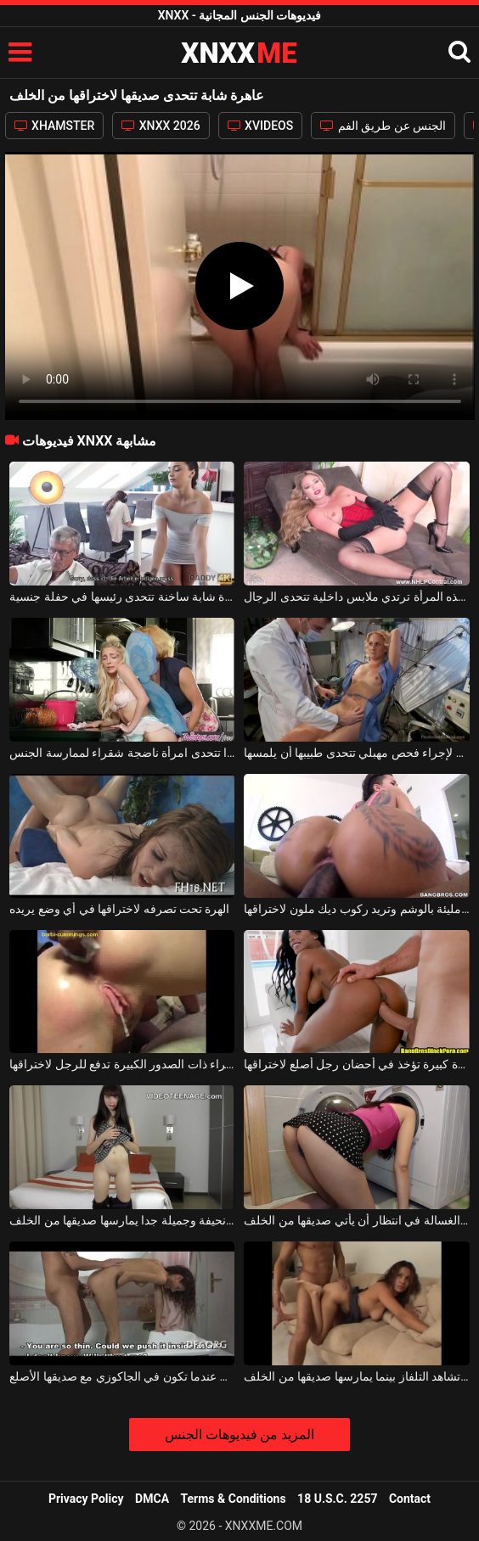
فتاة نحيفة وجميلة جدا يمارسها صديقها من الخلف (121, 1220)
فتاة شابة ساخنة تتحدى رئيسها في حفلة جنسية (121, 596)
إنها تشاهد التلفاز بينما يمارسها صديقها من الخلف (356, 1376)
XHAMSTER (54, 125)
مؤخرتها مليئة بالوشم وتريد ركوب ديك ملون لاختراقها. (356, 909)
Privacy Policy (86, 1498)
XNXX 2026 (160, 125)
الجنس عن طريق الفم (383, 125)
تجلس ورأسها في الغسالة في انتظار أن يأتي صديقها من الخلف (356, 1220)
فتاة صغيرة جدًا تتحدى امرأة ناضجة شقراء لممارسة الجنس (121, 752)
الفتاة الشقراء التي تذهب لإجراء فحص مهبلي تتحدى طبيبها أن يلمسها (356, 752)
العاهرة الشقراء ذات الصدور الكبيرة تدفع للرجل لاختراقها (121, 1064)
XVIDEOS (261, 125)
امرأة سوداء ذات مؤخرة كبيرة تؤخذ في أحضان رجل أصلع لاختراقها (356, 1064)
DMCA (152, 1498)
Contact (410, 1498)
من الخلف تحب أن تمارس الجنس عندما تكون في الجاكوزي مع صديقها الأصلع (121, 1376)
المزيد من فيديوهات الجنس (240, 1434)
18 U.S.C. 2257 (337, 1498)
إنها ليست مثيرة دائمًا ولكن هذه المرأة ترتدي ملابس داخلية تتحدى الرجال (356, 596)
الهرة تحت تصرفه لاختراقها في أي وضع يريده (119, 909)
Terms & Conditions (233, 1498)
